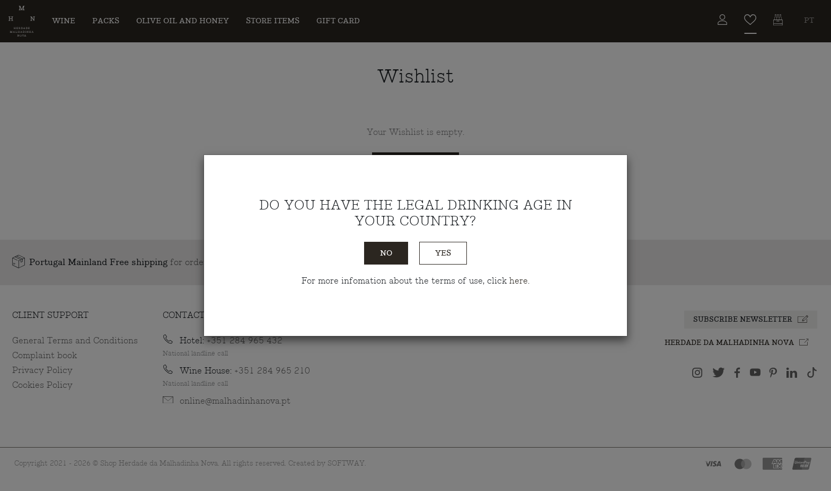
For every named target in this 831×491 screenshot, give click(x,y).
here (518, 281)
